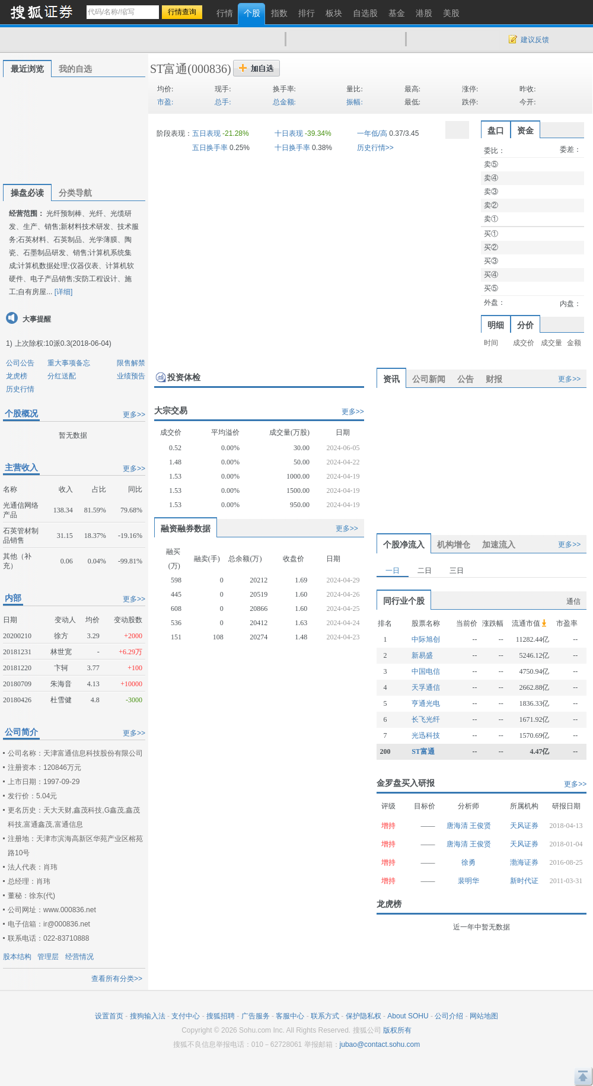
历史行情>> (375, 148)
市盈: (165, 102)
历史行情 (20, 389)
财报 (494, 379)
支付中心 (185, 1016)
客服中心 (290, 1016)
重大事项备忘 (68, 363)
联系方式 (325, 1016)
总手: (223, 102)
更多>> (134, 414)
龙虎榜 (16, 376)
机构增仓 (453, 544)
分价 (525, 325)
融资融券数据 (186, 528)
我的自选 (75, 69)
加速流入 (498, 544)
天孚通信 (426, 687)
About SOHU (407, 1016)
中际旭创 (426, 639)
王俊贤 (480, 825)
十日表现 (289, 133)
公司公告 (20, 363)
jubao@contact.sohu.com (380, 1044)
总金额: (284, 102)
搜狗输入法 (147, 1016)
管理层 (48, 957)
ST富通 (168, 68)
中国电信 (426, 671)
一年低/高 (372, 133)
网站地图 (484, 1016)
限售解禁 (131, 363)
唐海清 (458, 825)
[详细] (64, 292)
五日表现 (206, 133)
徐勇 (468, 862)
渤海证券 (524, 862)
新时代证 (524, 881)
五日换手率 (210, 148)
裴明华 (468, 881)
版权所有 (397, 1030)
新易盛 (422, 655)
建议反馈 (535, 40)
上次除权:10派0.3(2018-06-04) (63, 343)
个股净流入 (404, 544)
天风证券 (524, 825)
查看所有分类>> (116, 978)
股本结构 (17, 957)
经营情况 (79, 957)
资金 (525, 130)
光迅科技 (426, 735)
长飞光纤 (426, 719)
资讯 (391, 379)
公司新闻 (428, 379)
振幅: (354, 102)
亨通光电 (426, 703)
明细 (495, 325)
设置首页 (109, 1016)
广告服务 (255, 1016)
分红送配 (61, 376)
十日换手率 (292, 148)
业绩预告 (131, 376)
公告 (465, 379)
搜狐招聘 (220, 1016)
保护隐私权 (363, 1016)
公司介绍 (449, 1016)
